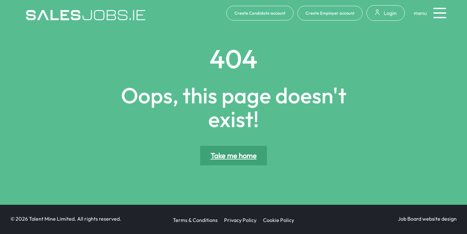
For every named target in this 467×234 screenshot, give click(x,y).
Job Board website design (427, 218)
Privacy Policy (240, 220)
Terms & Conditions (195, 220)
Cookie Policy (278, 220)
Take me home (233, 155)
